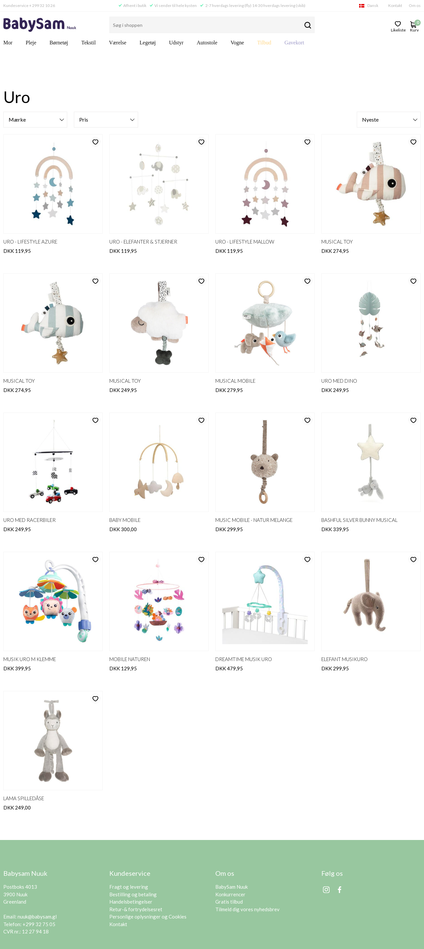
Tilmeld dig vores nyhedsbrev (247, 875)
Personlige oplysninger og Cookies (147, 882)
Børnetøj (59, 42)
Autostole (207, 42)
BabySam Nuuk (231, 852)
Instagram (326, 855)
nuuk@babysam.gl (37, 882)
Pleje (31, 42)
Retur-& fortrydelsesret (135, 875)
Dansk (372, 5)
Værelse (117, 42)
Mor (8, 42)
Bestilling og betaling (133, 860)
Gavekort (294, 42)
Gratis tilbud (229, 867)
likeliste (398, 29)
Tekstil (88, 42)
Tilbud (264, 42)
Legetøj (147, 42)
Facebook (339, 855)
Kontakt (395, 5)
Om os (415, 5)
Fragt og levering (128, 852)
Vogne (237, 42)
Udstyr (176, 42)
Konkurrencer (230, 860)
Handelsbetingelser (130, 867)
